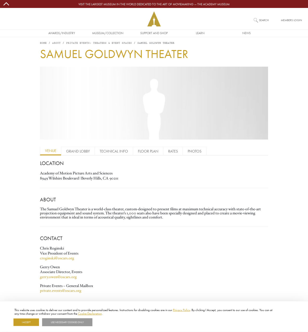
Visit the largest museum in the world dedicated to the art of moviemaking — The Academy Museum (154, 4)
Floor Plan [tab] (148, 151)
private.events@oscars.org (60, 290)
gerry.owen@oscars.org (59, 277)
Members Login (291, 20)
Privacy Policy (181, 310)
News (246, 33)
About (56, 43)
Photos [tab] (194, 151)
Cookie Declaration (90, 313)
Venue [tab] (50, 150)
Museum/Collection (107, 33)
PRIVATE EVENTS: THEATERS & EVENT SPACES (99, 43)
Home (43, 43)
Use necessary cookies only (67, 322)
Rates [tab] (173, 151)
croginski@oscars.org (57, 258)
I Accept (26, 322)
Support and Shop (154, 33)
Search (264, 20)
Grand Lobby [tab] (78, 151)
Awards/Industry (61, 33)
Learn (200, 33)
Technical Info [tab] (114, 151)
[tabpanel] (154, 226)
